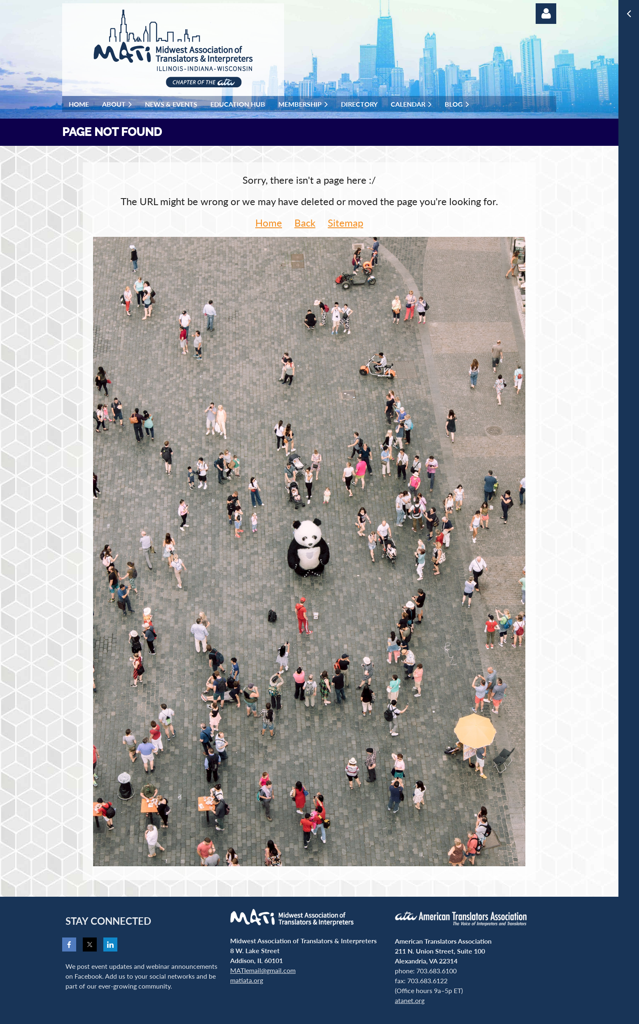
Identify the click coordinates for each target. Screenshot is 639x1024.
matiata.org (246, 980)
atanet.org (409, 1000)
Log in (546, 13)
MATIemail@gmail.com (263, 970)
